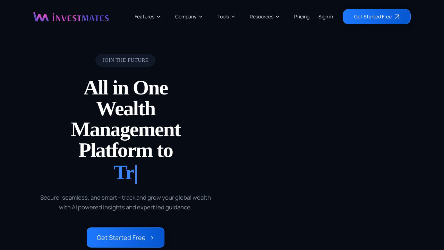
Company (189, 16)
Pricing (301, 16)
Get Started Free (125, 237)
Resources (265, 16)
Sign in (325, 16)
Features (148, 16)
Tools (226, 16)
